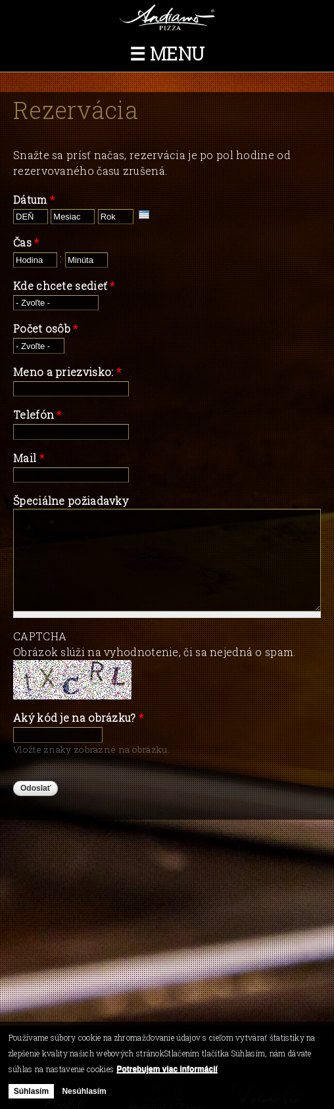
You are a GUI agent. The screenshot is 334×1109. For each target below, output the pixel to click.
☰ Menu (167, 53)
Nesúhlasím (84, 1091)
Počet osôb (45, 328)
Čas (26, 242)
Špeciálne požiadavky (70, 500)
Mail (28, 458)
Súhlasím (31, 1091)
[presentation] (144, 215)
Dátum (34, 199)
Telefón (37, 414)
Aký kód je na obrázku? (78, 717)
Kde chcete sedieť (64, 286)
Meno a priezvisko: (67, 372)
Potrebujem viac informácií (166, 1069)
